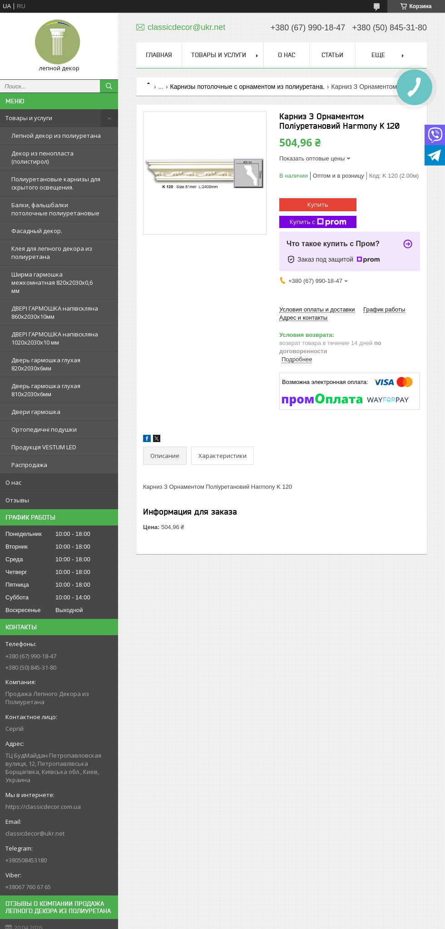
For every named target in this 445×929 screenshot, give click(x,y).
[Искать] (109, 86)
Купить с (318, 222)
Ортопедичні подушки (44, 429)
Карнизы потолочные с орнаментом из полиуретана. (247, 86)
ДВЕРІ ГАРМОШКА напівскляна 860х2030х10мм (54, 312)
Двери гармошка (35, 412)
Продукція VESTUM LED (43, 447)
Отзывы (17, 500)
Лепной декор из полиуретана (56, 135)
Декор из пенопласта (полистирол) (42, 157)
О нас (13, 482)
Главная (159, 54)
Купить (317, 204)
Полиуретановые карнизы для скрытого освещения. (55, 183)
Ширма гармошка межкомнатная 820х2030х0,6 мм (52, 282)
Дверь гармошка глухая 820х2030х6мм (45, 364)
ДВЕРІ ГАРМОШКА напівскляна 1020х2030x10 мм (54, 338)
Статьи (332, 54)
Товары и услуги (28, 118)
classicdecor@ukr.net (34, 833)
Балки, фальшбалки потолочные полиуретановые (55, 209)
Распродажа (29, 465)
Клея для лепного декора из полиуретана (51, 252)
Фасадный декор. (36, 231)
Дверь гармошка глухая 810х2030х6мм (45, 390)
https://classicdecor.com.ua (43, 807)
